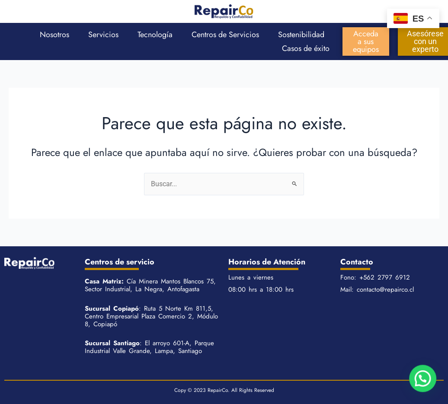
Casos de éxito (306, 48)
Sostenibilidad (301, 34)
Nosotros (54, 34)
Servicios (103, 34)
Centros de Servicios (225, 34)
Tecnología (155, 34)
